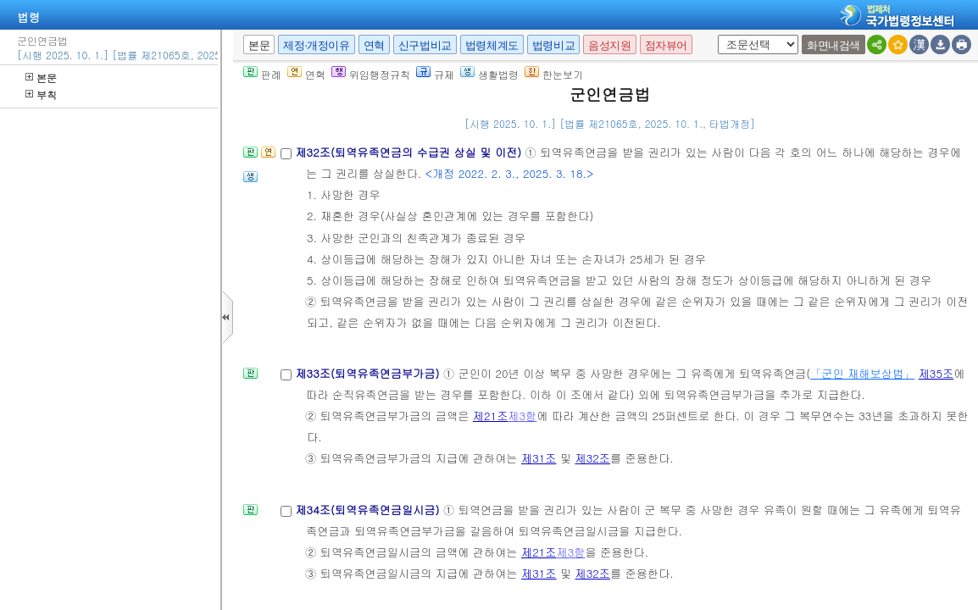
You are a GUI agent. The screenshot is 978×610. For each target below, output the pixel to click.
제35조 (936, 373)
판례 (262, 74)
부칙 (41, 94)
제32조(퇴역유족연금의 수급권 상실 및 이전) (410, 152)
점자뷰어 (666, 45)
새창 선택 (714, 35)
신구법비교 (425, 45)
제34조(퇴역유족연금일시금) (369, 510)
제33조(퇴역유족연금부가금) (369, 373)
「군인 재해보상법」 (862, 373)
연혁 (374, 45)
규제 (435, 74)
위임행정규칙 (370, 74)
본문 (41, 77)
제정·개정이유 (316, 45)
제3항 (522, 416)
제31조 (539, 458)
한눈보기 (554, 74)
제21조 (490, 416)
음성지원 (609, 45)
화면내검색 (833, 45)
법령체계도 (492, 45)
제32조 (592, 458)
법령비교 (553, 45)
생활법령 (489, 74)
